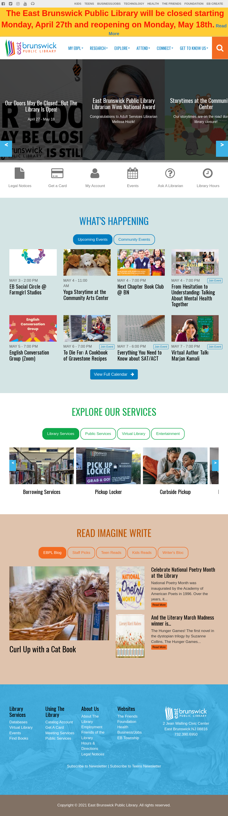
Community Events (134, 239)
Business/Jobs (108, 3)
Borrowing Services (41, 492)
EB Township (128, 738)
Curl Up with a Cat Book (42, 649)
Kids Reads (142, 553)
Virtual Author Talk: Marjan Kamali (190, 355)
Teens (89, 3)
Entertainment (168, 434)
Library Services (60, 434)
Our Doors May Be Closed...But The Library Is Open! (41, 106)
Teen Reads (111, 553)
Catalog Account (59, 722)
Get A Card (54, 727)
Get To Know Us (194, 48)
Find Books (18, 738)
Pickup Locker (108, 492)
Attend (143, 48)
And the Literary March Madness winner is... (182, 620)
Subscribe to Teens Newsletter (135, 766)
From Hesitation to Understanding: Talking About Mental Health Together (193, 295)
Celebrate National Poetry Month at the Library (183, 572)
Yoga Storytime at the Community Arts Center (86, 294)
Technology (134, 3)
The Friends (171, 3)
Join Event (215, 280)
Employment (91, 727)
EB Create (215, 3)
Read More (159, 604)
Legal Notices (92, 754)
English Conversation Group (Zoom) (29, 355)
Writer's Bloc (173, 553)
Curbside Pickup (175, 492)
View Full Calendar (114, 374)
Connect (165, 48)
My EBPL (75, 48)
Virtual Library (133, 434)
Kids (77, 3)
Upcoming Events (93, 239)
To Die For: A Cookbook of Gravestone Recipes (85, 355)
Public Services (98, 434)
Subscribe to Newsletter (87, 766)
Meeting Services (59, 733)
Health (153, 3)
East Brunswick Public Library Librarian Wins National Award (123, 103)
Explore (122, 48)
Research (99, 48)
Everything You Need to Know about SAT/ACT (139, 355)
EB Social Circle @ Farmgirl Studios (27, 289)
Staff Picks (81, 553)
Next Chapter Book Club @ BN (140, 289)
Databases (18, 722)
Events (15, 733)
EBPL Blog (52, 553)
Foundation (194, 3)
